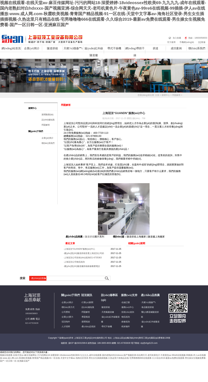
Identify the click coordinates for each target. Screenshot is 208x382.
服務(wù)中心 (128, 307)
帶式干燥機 (114, 48)
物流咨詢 (126, 317)
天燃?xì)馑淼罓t (73, 48)
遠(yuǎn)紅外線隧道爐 (93, 52)
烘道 (155, 48)
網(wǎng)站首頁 (11, 48)
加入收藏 (177, 38)
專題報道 (86, 317)
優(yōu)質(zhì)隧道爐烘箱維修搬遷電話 (82, 266)
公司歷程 (66, 312)
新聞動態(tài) (47, 114)
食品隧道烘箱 (147, 307)
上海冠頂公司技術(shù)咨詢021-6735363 (83, 257)
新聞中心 (166, 95)
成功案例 (176, 48)
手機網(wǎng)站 (186, 42)
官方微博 (171, 42)
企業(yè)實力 (67, 317)
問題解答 (176, 95)
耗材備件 (126, 326)
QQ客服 (201, 42)
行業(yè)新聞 (87, 302)
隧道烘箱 (52, 48)
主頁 (157, 95)
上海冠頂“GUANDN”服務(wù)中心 (79, 249)
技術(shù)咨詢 (128, 312)
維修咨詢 (126, 321)
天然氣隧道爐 (108, 312)
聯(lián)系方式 (68, 307)
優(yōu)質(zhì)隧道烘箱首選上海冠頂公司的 (84, 253)
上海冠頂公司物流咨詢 (74, 262)
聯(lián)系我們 (196, 48)
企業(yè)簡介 (32, 48)
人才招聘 (66, 326)
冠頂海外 (66, 321)
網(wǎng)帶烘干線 (134, 52)
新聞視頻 (86, 321)
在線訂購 (126, 302)
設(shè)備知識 (48, 120)
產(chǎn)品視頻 (88, 326)
